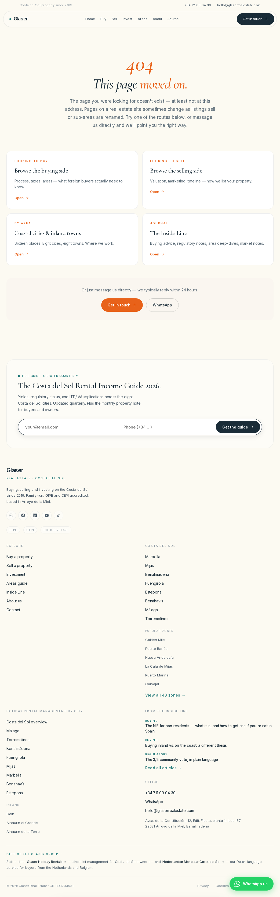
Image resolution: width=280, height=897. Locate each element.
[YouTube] (47, 515)
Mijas (149, 565)
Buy (103, 19)
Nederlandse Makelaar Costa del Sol (193, 862)
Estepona (153, 592)
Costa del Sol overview (26, 722)
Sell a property (19, 565)
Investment (15, 574)
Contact (13, 609)
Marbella (152, 556)
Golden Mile (155, 640)
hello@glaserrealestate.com (238, 5)
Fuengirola (154, 583)
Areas (142, 19)
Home (90, 19)
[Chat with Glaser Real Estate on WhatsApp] (252, 884)
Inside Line (15, 592)
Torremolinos (156, 618)
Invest (127, 19)
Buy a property (19, 556)
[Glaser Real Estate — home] (18, 19)
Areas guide (17, 583)
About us (14, 601)
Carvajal (152, 684)
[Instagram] (11, 515)
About (157, 19)
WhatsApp (162, 305)
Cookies (222, 886)
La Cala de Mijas (159, 666)
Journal (173, 19)
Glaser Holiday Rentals (46, 862)
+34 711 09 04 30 (198, 5)
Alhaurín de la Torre (23, 831)
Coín (10, 814)
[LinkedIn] (35, 515)
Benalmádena (157, 574)
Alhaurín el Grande (22, 823)
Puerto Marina (157, 675)
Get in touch (255, 19)
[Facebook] (23, 515)
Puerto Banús (156, 648)
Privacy (203, 886)
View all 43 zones (165, 695)
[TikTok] (58, 515)
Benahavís (154, 601)
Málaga (151, 609)
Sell (115, 19)
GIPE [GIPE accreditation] (13, 530)
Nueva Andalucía (159, 657)
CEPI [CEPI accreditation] (30, 530)
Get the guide (238, 427)
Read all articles (163, 768)
